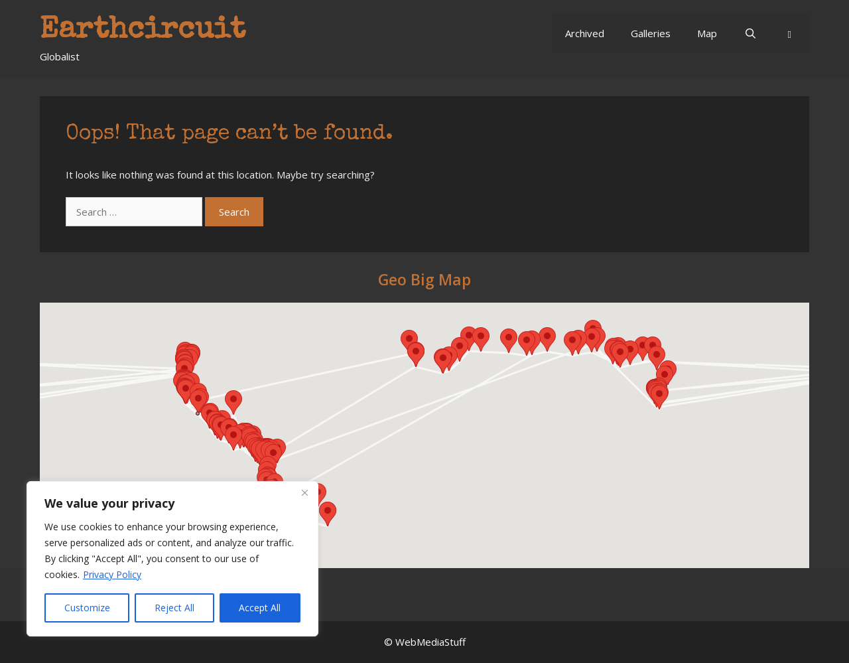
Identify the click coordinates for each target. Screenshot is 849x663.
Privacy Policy (112, 574)
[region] (172, 558)
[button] (789, 33)
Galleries (651, 33)
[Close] (304, 492)
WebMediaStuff (430, 641)
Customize (87, 607)
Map (707, 33)
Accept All (260, 607)
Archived (584, 33)
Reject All (174, 607)
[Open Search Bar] (749, 33)
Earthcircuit (142, 31)
